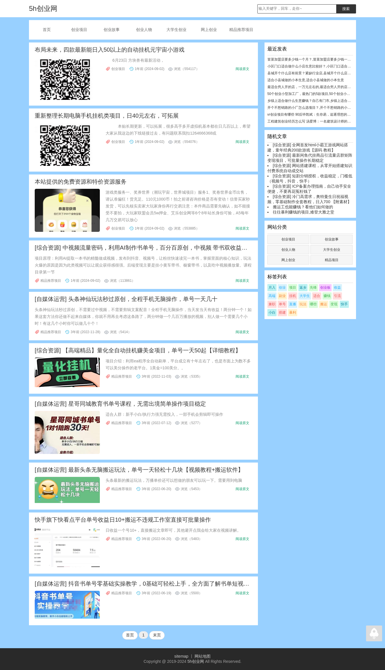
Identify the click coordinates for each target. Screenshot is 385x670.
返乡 (303, 288)
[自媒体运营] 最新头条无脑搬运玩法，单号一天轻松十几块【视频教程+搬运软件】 (139, 470)
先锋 (313, 288)
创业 (282, 288)
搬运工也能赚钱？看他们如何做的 (303, 207)
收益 (337, 288)
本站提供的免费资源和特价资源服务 (81, 181)
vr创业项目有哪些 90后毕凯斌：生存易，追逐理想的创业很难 (314, 114)
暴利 (292, 312)
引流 (337, 296)
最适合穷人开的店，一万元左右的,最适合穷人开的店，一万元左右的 (319, 87)
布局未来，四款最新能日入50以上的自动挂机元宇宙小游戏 (109, 49)
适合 (316, 296)
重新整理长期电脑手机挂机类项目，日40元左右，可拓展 (107, 115)
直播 (292, 304)
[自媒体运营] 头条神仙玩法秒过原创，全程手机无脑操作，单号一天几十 (126, 299)
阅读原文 (242, 69)
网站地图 (203, 656)
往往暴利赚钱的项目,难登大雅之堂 (303, 212)
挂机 (292, 296)
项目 (292, 288)
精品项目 (332, 260)
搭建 (282, 312)
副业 (282, 296)
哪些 (313, 304)
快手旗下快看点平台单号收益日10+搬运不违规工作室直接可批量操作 (123, 519)
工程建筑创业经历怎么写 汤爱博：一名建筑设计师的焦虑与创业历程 (319, 121)
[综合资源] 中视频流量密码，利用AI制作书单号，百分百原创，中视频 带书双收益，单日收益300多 (160, 247)
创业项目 (79, 29)
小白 (272, 312)
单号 (282, 304)
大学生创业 (176, 29)
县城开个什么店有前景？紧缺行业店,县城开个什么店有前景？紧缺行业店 (322, 73)
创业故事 (112, 29)
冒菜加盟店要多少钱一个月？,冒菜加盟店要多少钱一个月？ (312, 59)
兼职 (272, 304)
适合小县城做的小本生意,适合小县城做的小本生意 (305, 80)
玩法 (303, 304)
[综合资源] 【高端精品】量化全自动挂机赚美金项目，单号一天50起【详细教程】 (138, 350)
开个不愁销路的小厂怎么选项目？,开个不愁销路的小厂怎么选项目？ (319, 108)
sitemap (181, 656)
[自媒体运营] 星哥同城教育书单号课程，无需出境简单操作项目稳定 (120, 404)
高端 (272, 296)
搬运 (323, 304)
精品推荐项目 (241, 29)
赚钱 (327, 296)
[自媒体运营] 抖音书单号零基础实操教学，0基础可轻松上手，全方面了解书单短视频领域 (148, 583)
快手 (344, 304)
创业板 (325, 288)
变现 (333, 304)
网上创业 (209, 29)
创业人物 (144, 29)
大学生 (305, 296)
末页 (157, 635)
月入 (272, 288)
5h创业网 (195, 661)
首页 (47, 29)
